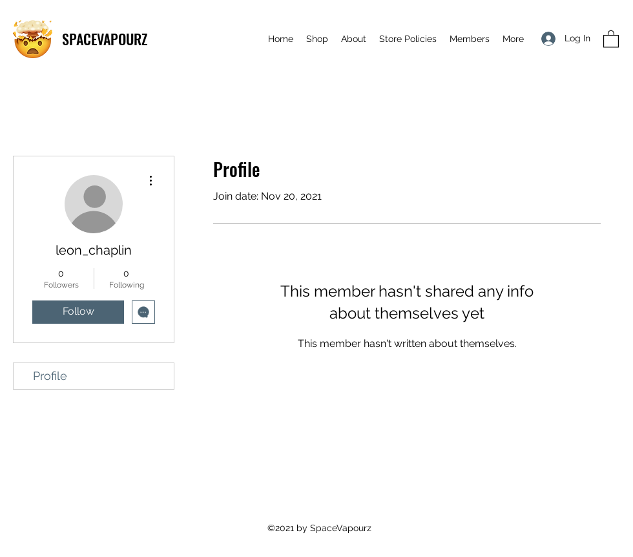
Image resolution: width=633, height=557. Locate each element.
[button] (611, 38)
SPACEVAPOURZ (104, 38)
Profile (50, 376)
